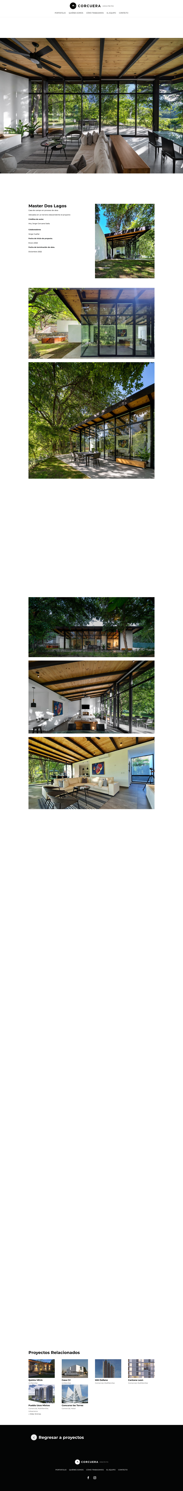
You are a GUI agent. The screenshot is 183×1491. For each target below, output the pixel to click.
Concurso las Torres (72, 1405)
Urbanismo (33, 1411)
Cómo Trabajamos (95, 13)
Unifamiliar (33, 1383)
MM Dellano (101, 1380)
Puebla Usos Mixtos (39, 1405)
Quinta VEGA (35, 1380)
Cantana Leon (135, 1380)
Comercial (99, 1383)
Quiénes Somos (76, 13)
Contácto (123, 13)
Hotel (73, 1408)
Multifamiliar (109, 1383)
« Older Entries (34, 1414)
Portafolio (60, 13)
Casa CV (66, 1380)
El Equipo (111, 13)
